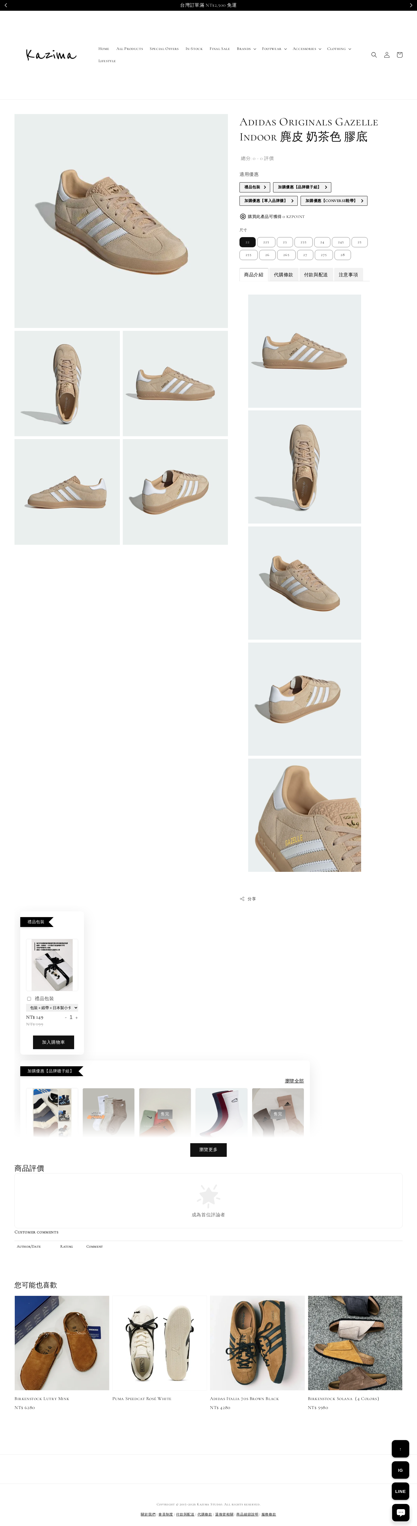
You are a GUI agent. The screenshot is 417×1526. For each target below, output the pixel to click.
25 (360, 242)
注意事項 (348, 275)
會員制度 (165, 1514)
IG (400, 1470)
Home (103, 48)
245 (341, 242)
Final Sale (220, 48)
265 (286, 254)
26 (267, 254)
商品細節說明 (247, 1514)
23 (285, 242)
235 (304, 242)
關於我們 (148, 1514)
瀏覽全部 (294, 1081)
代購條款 (283, 275)
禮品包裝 (40, 999)
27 (305, 254)
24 (322, 242)
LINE (400, 1491)
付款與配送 (316, 275)
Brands (244, 48)
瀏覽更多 (208, 1149)
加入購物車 (53, 1042)
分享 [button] (247, 898)
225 (266, 242)
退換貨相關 (224, 1514)
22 (248, 242)
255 (249, 254)
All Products (129, 48)
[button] (374, 54)
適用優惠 (249, 174)
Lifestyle (107, 60)
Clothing (336, 48)
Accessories (304, 48)
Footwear (271, 48)
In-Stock (194, 48)
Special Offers (164, 48)
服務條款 (268, 1514)
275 (324, 254)
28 (343, 254)
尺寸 (243, 230)
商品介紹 (253, 275)
